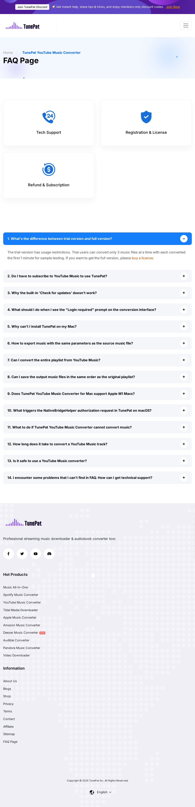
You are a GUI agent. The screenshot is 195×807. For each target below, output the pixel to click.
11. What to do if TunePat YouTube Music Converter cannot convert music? (69, 427)
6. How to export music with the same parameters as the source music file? (70, 343)
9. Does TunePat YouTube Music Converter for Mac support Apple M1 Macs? (71, 393)
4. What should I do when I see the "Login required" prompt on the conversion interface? (81, 309)
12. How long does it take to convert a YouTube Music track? (57, 444)
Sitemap (9, 734)
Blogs (7, 688)
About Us (10, 681)
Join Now (173, 7)
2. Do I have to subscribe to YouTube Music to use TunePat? (57, 276)
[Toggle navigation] (186, 25)
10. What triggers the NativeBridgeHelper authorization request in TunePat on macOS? (79, 410)
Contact (9, 719)
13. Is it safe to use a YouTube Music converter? (47, 461)
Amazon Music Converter (21, 625)
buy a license (142, 258)
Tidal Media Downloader (20, 610)
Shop (7, 696)
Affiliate (8, 726)
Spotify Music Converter (20, 594)
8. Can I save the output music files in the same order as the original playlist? (71, 377)
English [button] (102, 792)
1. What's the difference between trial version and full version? (59, 238)
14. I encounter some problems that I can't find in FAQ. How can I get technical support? (79, 477)
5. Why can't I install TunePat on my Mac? (42, 326)
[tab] (48, 123)
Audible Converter (16, 640)
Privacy (8, 704)
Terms (7, 711)
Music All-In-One (15, 587)
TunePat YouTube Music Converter (51, 52)
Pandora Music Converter (21, 648)
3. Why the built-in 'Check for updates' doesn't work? (52, 293)
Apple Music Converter (19, 617)
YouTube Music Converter (22, 602)
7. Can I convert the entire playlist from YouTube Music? (53, 360)
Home (8, 52)
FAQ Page (10, 741)
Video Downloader (16, 655)
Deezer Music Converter (24, 632)
